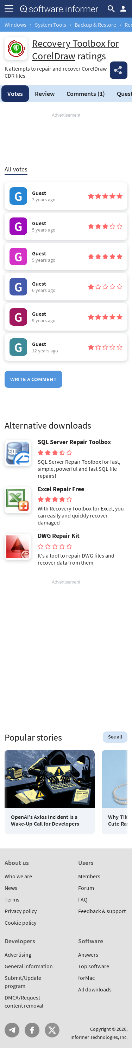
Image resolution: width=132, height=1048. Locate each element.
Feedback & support (102, 910)
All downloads (95, 989)
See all (115, 737)
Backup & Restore (95, 24)
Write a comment (33, 379)
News (11, 887)
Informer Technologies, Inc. (98, 1037)
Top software (93, 966)
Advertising (18, 954)
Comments (86, 94)
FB (32, 1030)
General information (29, 966)
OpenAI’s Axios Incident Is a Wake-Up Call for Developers (45, 820)
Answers (88, 954)
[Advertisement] (66, 139)
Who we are (18, 876)
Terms (12, 899)
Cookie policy (20, 922)
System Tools (50, 24)
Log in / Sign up (123, 9)
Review (45, 94)
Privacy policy (21, 910)
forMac (86, 977)
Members (89, 876)
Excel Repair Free (61, 489)
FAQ (83, 899)
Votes (15, 94)
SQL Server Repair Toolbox (74, 442)
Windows (15, 24)
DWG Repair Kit (59, 536)
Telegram (12, 1030)
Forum (86, 887)
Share (118, 70)
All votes (16, 169)
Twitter (52, 1030)
